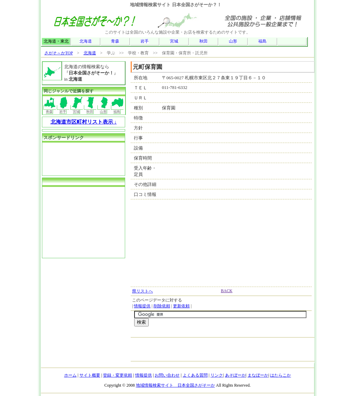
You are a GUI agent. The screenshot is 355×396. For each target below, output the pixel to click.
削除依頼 (162, 306)
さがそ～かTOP (58, 53)
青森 (115, 41)
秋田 (203, 41)
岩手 (144, 41)
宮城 (174, 41)
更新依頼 (181, 306)
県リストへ (142, 291)
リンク (216, 375)
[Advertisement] (215, 333)
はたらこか (280, 375)
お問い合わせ (167, 375)
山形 (233, 41)
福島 (262, 41)
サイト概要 (89, 375)
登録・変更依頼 (117, 375)
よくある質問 (195, 375)
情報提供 (142, 306)
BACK (226, 290)
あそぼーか (235, 375)
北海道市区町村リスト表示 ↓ (84, 122)
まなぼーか (258, 375)
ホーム (70, 375)
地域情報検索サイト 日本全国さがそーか (175, 385)
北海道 (85, 41)
